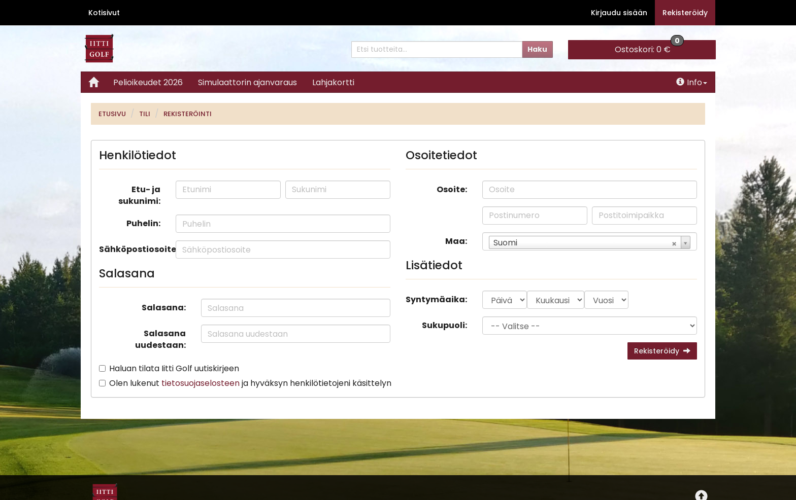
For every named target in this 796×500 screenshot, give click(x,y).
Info (691, 82)
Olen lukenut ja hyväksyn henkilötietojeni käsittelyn (250, 383)
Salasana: (164, 307)
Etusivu (112, 114)
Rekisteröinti (187, 114)
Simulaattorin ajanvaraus (247, 82)
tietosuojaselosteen (200, 383)
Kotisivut (104, 13)
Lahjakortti (333, 82)
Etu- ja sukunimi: (139, 195)
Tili (144, 114)
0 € (649, 47)
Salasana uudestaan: (160, 339)
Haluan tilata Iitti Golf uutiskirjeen (174, 368)
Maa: (456, 241)
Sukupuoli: (444, 325)
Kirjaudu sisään (619, 13)
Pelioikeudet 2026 (148, 82)
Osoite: (452, 189)
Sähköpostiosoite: (133, 249)
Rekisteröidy (685, 13)
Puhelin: (143, 223)
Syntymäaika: (436, 299)
